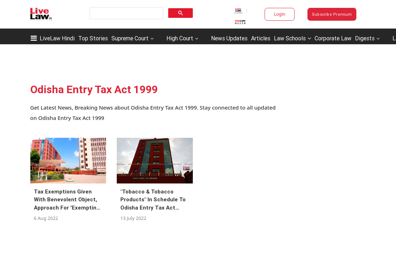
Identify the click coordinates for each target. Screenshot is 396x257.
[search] (126, 13)
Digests (365, 38)
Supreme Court (130, 38)
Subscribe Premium (332, 14)
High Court (179, 38)
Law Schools (292, 38)
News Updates (229, 38)
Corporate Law (333, 38)
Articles (260, 38)
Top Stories (93, 38)
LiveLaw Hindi (57, 38)
